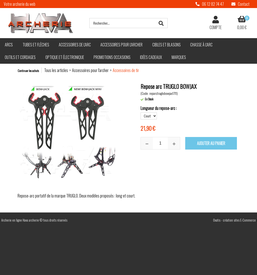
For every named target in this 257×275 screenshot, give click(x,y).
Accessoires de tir (126, 70)
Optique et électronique (64, 57)
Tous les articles (56, 70)
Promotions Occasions (112, 57)
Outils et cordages (20, 57)
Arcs (9, 45)
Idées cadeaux (151, 57)
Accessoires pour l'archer (121, 45)
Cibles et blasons (166, 45)
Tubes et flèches (36, 45)
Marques (179, 57)
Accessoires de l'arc (75, 45)
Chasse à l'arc (201, 45)
